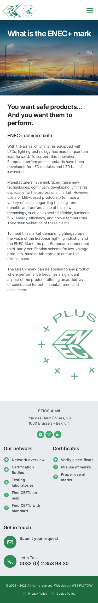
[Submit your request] (10, 542)
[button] (89, 10)
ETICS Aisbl (49, 410)
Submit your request (39, 538)
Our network (18, 448)
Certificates (66, 448)
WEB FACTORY (82, 585)
